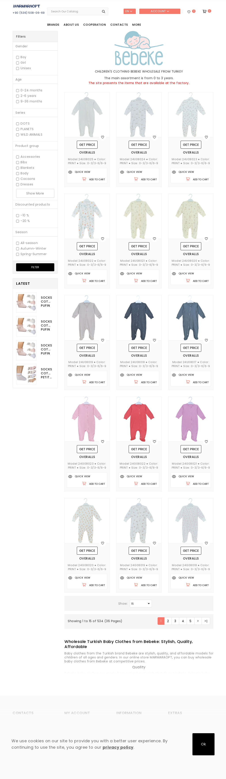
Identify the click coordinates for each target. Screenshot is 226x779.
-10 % (22, 215)
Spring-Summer (31, 254)
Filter (35, 267)
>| (205, 621)
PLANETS (25, 129)
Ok (203, 744)
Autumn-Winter (31, 248)
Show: (123, 603)
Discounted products (32, 204)
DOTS (23, 123)
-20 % (23, 221)
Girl (21, 63)
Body (22, 173)
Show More (35, 193)
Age (18, 79)
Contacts (119, 25)
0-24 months (29, 90)
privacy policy (118, 747)
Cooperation (94, 25)
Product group (27, 146)
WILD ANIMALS (29, 135)
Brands (53, 25)
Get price (87, 144)
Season (21, 232)
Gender (21, 46)
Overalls (87, 152)
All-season (27, 243)
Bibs (21, 162)
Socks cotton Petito (46, 373)
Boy (21, 57)
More (136, 25)
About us (71, 25)
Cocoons (25, 179)
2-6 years (26, 96)
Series (20, 112)
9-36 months (29, 101)
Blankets (25, 168)
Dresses (24, 184)
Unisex (23, 68)
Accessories (28, 157)
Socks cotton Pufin (46, 302)
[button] (128, 644)
